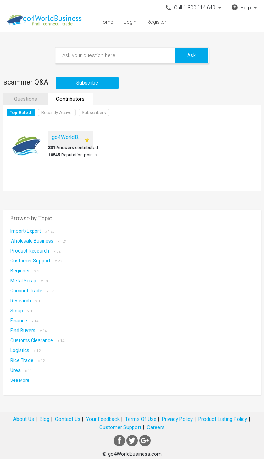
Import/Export (32, 231)
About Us (23, 419)
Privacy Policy (177, 419)
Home (106, 22)
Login (130, 22)
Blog (45, 419)
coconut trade (32, 290)
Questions (25, 99)
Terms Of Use (140, 419)
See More (19, 380)
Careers (156, 427)
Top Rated (20, 112)
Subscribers (94, 112)
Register (156, 22)
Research (26, 300)
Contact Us (67, 419)
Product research (35, 251)
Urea (21, 370)
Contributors (70, 99)
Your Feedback (103, 419)
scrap (22, 310)
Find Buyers (28, 330)
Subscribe (87, 83)
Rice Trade (27, 360)
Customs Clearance (37, 340)
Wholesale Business (38, 241)
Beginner (25, 270)
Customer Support (36, 261)
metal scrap (29, 280)
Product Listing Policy (222, 419)
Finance (24, 320)
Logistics (25, 350)
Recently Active (56, 112)
